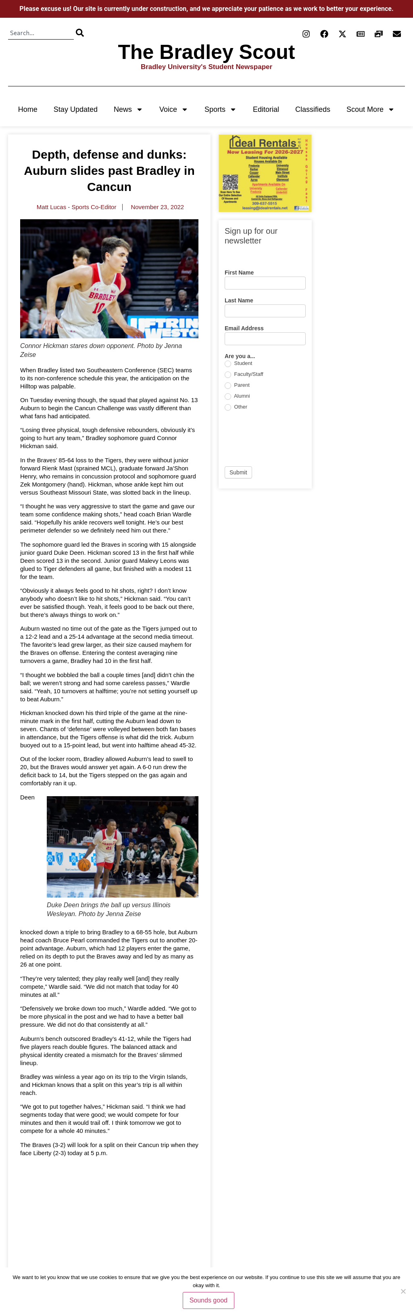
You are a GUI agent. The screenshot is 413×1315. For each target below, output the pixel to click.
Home (28, 109)
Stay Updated (76, 109)
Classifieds (312, 109)
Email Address (244, 328)
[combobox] (41, 33)
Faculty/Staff (244, 374)
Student (238, 363)
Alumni (237, 396)
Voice (173, 109)
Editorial (266, 109)
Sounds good (208, 1300)
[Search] (80, 33)
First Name (239, 273)
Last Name (239, 301)
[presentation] (286, 438)
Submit (238, 472)
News (128, 109)
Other (236, 407)
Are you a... (240, 356)
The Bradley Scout (206, 52)
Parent (237, 385)
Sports (220, 109)
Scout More (370, 109)
